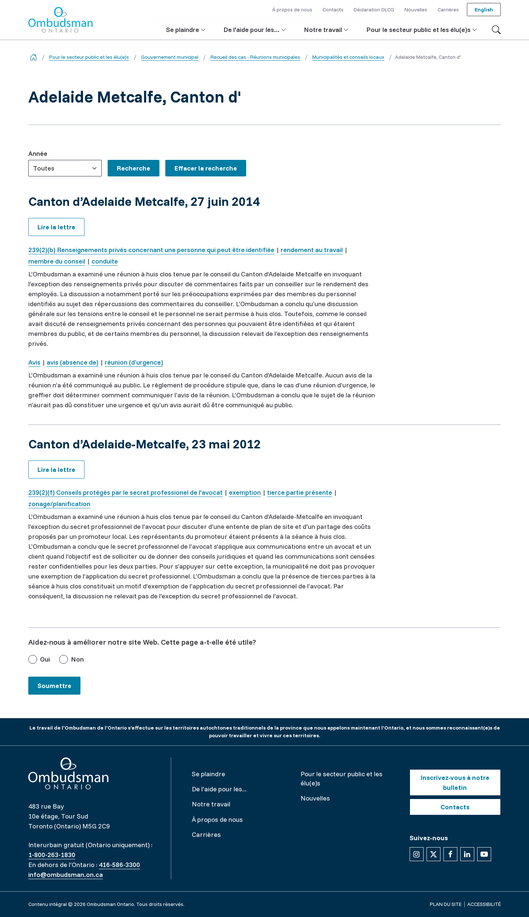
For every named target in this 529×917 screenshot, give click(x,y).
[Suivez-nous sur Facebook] (450, 854)
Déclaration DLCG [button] (374, 9)
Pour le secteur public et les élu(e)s (89, 57)
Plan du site (445, 904)
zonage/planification (59, 503)
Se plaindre (208, 774)
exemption (245, 492)
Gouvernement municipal (169, 57)
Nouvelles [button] (415, 9)
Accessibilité (484, 904)
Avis (34, 362)
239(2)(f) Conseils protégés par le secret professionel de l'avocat (125, 492)
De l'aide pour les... (219, 789)
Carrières (206, 834)
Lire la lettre (56, 227)
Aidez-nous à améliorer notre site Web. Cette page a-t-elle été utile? (142, 641)
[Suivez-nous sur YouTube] (484, 854)
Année (37, 153)
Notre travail (211, 804)
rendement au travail (312, 250)
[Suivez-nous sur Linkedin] (467, 854)
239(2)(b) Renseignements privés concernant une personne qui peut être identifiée (151, 250)
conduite (104, 261)
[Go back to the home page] (33, 57)
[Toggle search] (496, 29)
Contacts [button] (333, 9)
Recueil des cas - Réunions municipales (255, 57)
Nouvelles (315, 798)
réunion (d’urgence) (134, 362)
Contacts (454, 807)
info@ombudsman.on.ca (65, 874)
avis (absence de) (72, 362)
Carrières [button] (448, 9)
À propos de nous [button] (292, 9)
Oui (45, 659)
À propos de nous (217, 819)
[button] (186, 29)
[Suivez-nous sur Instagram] (417, 854)
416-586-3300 (119, 864)
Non (77, 659)
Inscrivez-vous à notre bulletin (455, 782)
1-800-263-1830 (51, 854)
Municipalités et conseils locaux (348, 57)
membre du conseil (56, 261)
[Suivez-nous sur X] (433, 854)
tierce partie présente (299, 492)
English (484, 9)
